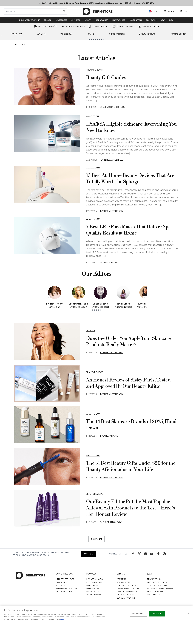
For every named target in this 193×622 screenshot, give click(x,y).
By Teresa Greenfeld (112, 159)
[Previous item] (48, 298)
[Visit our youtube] (152, 553)
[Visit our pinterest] (164, 553)
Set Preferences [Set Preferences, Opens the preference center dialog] (139, 613)
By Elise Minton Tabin (111, 211)
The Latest (16, 33)
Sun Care (41, 33)
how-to (90, 330)
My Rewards (92, 585)
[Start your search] (35, 11)
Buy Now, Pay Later (126, 598)
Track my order (64, 591)
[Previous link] (2, 35)
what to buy (93, 413)
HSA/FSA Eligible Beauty (128, 585)
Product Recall (155, 591)
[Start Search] (64, 11)
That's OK (157, 613)
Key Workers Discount (128, 591)
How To (90, 33)
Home (15, 44)
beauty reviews (94, 372)
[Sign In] (169, 11)
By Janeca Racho (109, 262)
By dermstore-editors (112, 106)
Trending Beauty (95, 69)
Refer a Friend (93, 591)
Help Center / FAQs (65, 579)
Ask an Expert (123, 582)
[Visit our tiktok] (158, 553)
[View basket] (184, 11)
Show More (96, 539)
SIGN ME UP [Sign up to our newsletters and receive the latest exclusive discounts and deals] (89, 554)
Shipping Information (66, 588)
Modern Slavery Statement (161, 588)
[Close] (189, 614)
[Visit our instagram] (145, 553)
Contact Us (62, 582)
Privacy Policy (154, 579)
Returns (60, 585)
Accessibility (153, 594)
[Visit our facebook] (133, 553)
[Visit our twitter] (139, 553)
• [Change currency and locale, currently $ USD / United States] (154, 11)
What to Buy (66, 33)
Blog (23, 44)
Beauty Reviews (147, 33)
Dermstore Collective (128, 588)
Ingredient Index (116, 33)
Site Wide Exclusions (157, 582)
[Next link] (191, 35)
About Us (121, 579)
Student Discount (126, 594)
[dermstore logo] (98, 11)
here (62, 619)
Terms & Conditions (157, 585)
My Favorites (92, 588)
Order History (93, 594)
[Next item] (145, 298)
